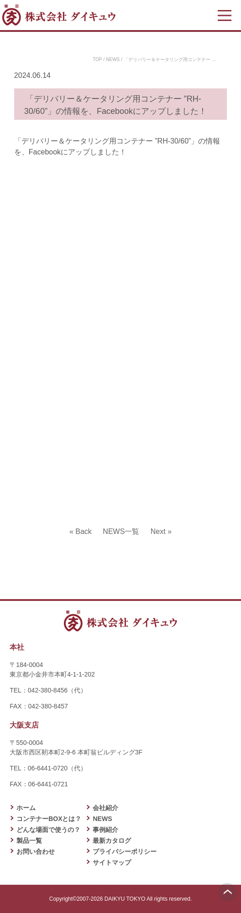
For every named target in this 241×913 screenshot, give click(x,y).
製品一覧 (29, 840)
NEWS (113, 59)
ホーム (26, 807)
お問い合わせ (35, 851)
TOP (97, 59)
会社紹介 (105, 807)
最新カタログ (112, 840)
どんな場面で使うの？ (48, 829)
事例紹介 (105, 829)
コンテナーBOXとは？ (48, 818)
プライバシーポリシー (125, 851)
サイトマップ (112, 862)
